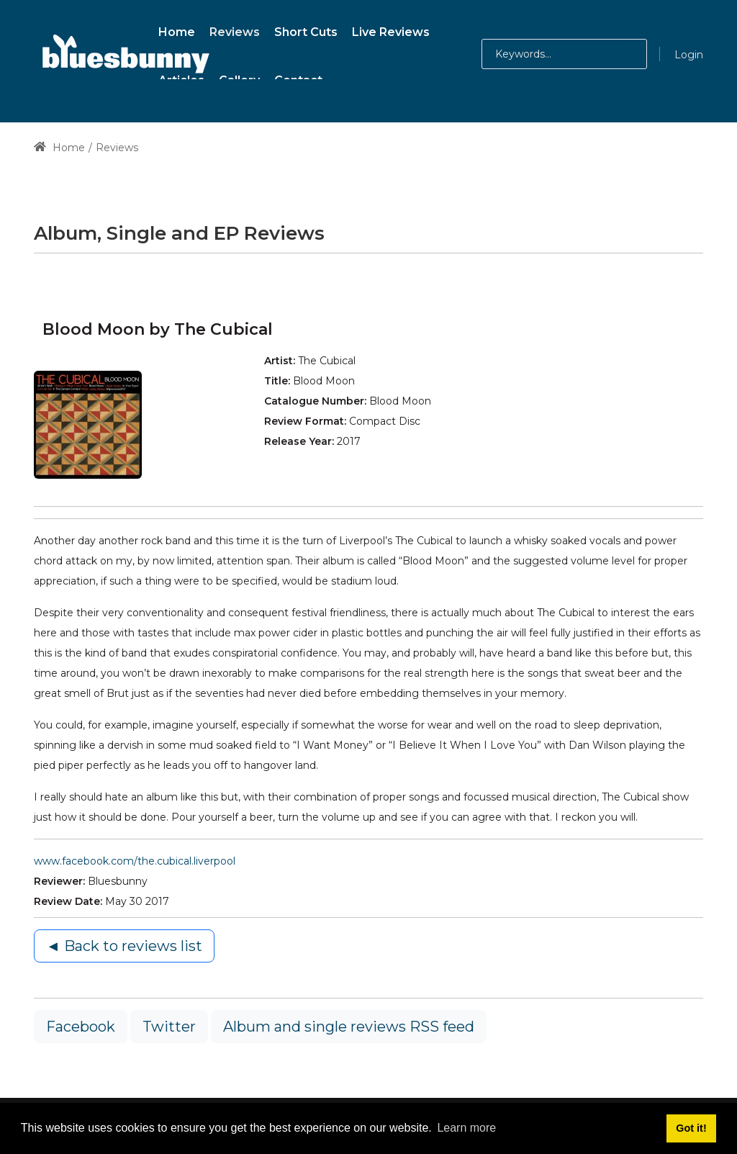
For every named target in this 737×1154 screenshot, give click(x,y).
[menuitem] (176, 30)
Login (688, 54)
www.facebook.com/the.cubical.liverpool (134, 861)
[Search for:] (564, 54)
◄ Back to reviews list (124, 946)
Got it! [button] (691, 1128)
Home (59, 147)
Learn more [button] (466, 1128)
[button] (615, 54)
